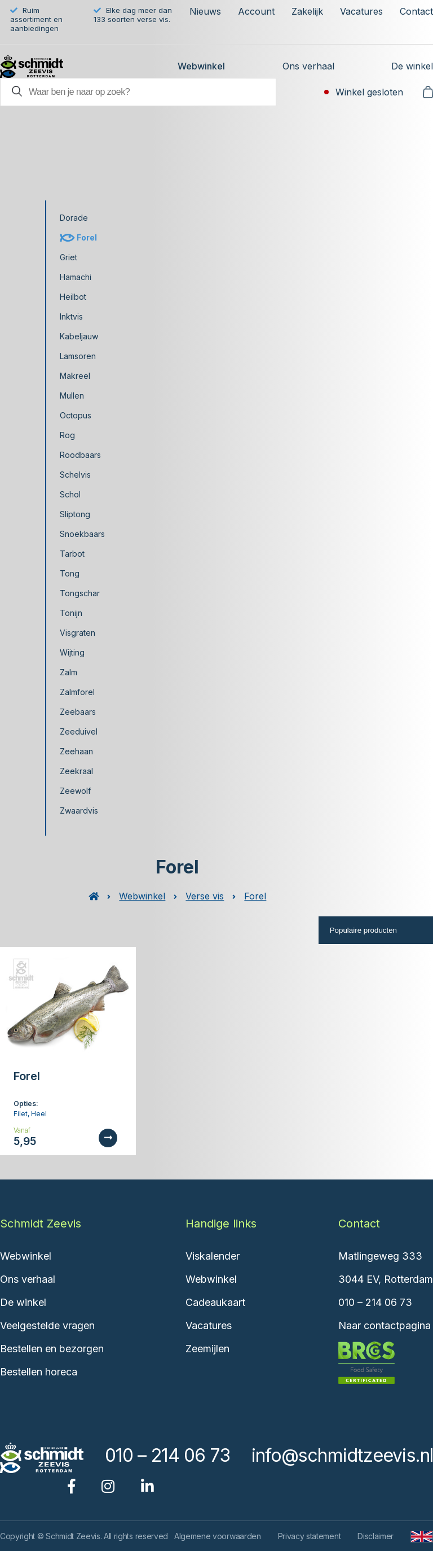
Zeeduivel (79, 731)
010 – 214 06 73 (375, 1302)
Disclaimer (375, 1536)
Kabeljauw (79, 336)
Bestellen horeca (38, 1372)
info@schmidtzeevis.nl (342, 1455)
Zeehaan (76, 751)
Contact (416, 11)
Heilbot (73, 297)
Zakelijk (307, 11)
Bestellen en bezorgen (52, 1349)
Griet (68, 257)
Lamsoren (78, 356)
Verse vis (204, 896)
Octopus (75, 415)
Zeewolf (75, 791)
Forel (87, 237)
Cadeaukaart (215, 1302)
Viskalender (212, 1256)
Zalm (68, 672)
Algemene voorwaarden (217, 1536)
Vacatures (361, 11)
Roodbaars (80, 455)
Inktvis (71, 316)
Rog (67, 435)
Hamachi (75, 277)
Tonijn (71, 613)
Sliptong (75, 514)
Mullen (72, 395)
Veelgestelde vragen (47, 1325)
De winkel (412, 66)
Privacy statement (309, 1536)
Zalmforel (77, 692)
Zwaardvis (79, 810)
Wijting (72, 652)
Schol (70, 494)
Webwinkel (201, 66)
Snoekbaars (82, 534)
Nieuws (205, 11)
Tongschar (80, 593)
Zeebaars (78, 711)
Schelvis (75, 474)
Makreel (75, 376)
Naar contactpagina (384, 1325)
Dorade (74, 217)
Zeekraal (76, 771)
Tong (69, 573)
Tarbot (72, 553)
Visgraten (77, 632)
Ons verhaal (308, 66)
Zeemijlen (207, 1349)
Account (256, 11)
